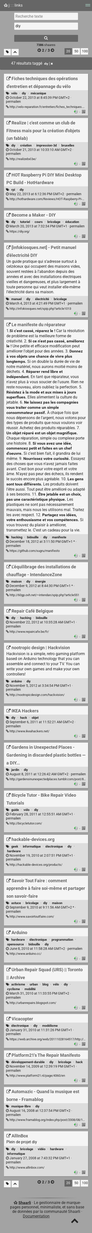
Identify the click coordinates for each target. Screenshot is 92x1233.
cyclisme (13, 989)
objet (35, 717)
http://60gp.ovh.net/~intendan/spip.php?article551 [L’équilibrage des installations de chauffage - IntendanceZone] (42, 595)
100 (85, 51)
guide (15, 810)
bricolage (53, 222)
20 (68, 51)
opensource (15, 944)
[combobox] (46, 26)
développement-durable (28, 1062)
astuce (16, 903)
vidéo (41, 1149)
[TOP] (74, 1221)
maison (16, 581)
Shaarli (24, 1202)
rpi (13, 189)
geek (14, 846)
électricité (42, 299)
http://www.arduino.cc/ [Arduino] (23, 953)
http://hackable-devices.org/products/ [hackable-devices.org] (34, 864)
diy (24, 93)
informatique (32, 846)
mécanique (38, 93)
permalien (38, 100)
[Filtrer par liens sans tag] (7, 52)
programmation (62, 939)
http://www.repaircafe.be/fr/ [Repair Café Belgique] (27, 631)
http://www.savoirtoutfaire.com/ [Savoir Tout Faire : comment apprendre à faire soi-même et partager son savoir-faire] (30, 916)
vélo (14, 93)
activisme (18, 984)
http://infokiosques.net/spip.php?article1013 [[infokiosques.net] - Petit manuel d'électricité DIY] (38, 308)
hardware (14, 851)
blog (45, 984)
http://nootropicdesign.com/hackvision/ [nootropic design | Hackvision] (35, 695)
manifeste (59, 537)
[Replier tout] (15, 52)
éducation (72, 222)
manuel (16, 299)
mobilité (30, 989)
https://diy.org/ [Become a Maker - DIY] (18, 231)
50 (76, 51)
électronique (54, 846)
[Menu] (88, 6)
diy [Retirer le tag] (48, 63)
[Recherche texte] (46, 16)
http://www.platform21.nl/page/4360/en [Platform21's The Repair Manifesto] (35, 1075)
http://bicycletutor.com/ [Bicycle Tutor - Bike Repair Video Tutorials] (24, 823)
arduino (16, 681)
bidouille (33, 537)
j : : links (13, 5)
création (26, 145)
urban (34, 984)
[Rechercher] (46, 38)
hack (23, 717)
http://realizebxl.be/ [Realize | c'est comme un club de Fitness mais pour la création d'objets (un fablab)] (21, 159)
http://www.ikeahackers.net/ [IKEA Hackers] (27, 731)
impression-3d (46, 145)
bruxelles (67, 145)
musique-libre (21, 1106)
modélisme (50, 1026)
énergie (40, 581)
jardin (15, 770)
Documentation (36, 1216)
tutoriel (25, 222)
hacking (16, 537)
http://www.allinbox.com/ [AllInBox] (25, 1167)
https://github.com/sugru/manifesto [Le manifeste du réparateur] (33, 551)
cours (39, 222)
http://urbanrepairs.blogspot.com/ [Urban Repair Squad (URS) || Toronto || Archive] (31, 1003)
